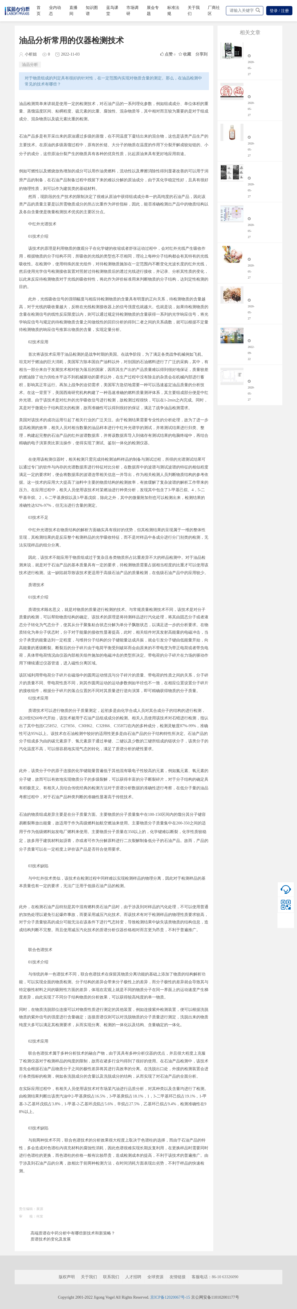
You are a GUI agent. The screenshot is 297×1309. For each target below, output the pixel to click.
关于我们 (194, 10)
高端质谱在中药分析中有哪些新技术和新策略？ (73, 1233)
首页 (39, 10)
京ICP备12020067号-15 (170, 1297)
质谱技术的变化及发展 (51, 1239)
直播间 (73, 10)
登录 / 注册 (279, 11)
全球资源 (155, 1277)
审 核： (27, 1216)
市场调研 (132, 10)
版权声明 (67, 1277)
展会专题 (153, 10)
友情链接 (178, 1277)
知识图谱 (92, 10)
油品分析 (30, 64)
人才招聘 (133, 1277)
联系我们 (111, 1277)
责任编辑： (27, 1209)
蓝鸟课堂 (112, 10)
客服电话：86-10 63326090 (215, 1277)
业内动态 (55, 10)
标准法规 (173, 10)
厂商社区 (214, 10)
